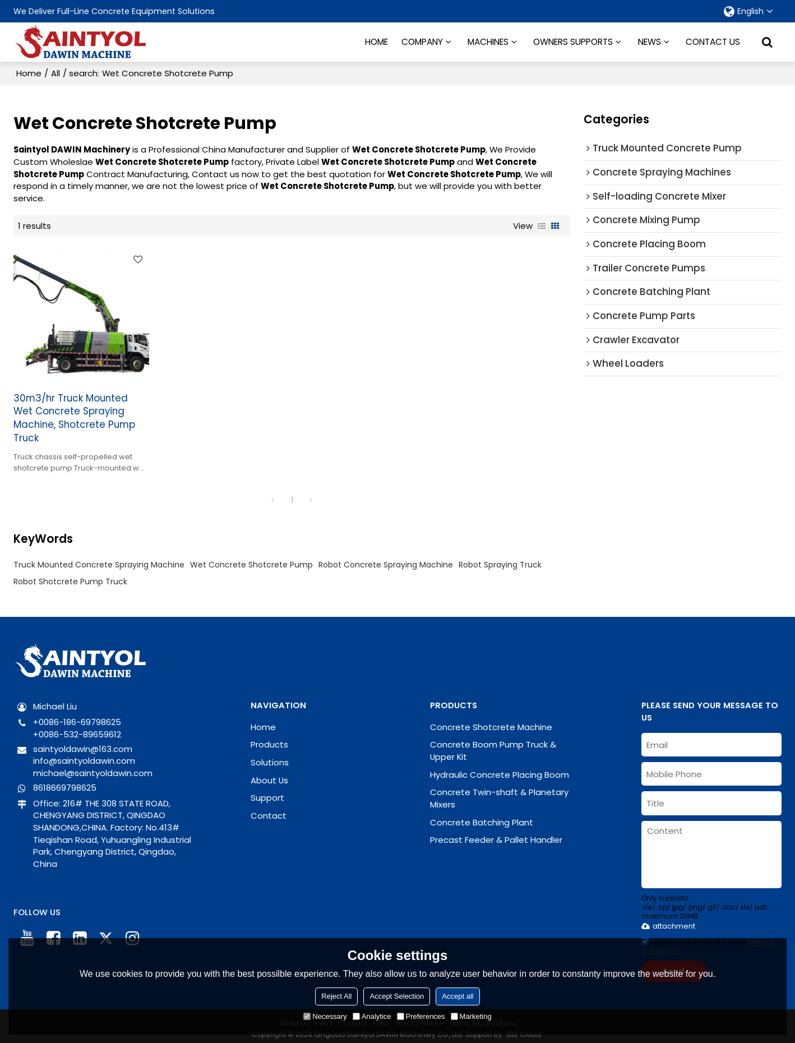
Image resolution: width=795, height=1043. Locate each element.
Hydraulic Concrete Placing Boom (499, 769)
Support (267, 793)
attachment (668, 920)
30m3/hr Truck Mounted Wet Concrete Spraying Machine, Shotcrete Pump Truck (74, 413)
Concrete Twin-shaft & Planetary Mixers (499, 793)
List (541, 226)
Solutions (270, 757)
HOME (376, 42)
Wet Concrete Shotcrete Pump (251, 559)
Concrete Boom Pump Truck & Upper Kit (493, 745)
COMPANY (422, 42)
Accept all (457, 996)
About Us (269, 775)
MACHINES (488, 42)
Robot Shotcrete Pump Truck (70, 576)
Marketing (471, 1016)
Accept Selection (396, 996)
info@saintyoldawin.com (84, 756)
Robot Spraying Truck (500, 559)
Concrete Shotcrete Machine (491, 721)
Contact (268, 810)
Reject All (336, 996)
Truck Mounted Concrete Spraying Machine (98, 559)
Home (28, 73)
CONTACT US (713, 42)
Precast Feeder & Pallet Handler (496, 835)
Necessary (324, 1016)
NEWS (649, 42)
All (55, 73)
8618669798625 (64, 782)
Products (269, 739)
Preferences (421, 1016)
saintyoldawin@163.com (82, 743)
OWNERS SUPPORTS (573, 42)
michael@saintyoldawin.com (92, 768)
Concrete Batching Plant (481, 817)
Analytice (372, 1016)
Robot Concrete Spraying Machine (385, 559)
